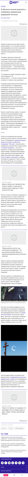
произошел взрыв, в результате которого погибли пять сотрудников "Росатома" (13, 142)
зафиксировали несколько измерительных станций (13, 378)
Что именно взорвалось (8, 148)
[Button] (23, 24)
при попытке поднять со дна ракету (12, 156)
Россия (3, 6)
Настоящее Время (5, 18)
